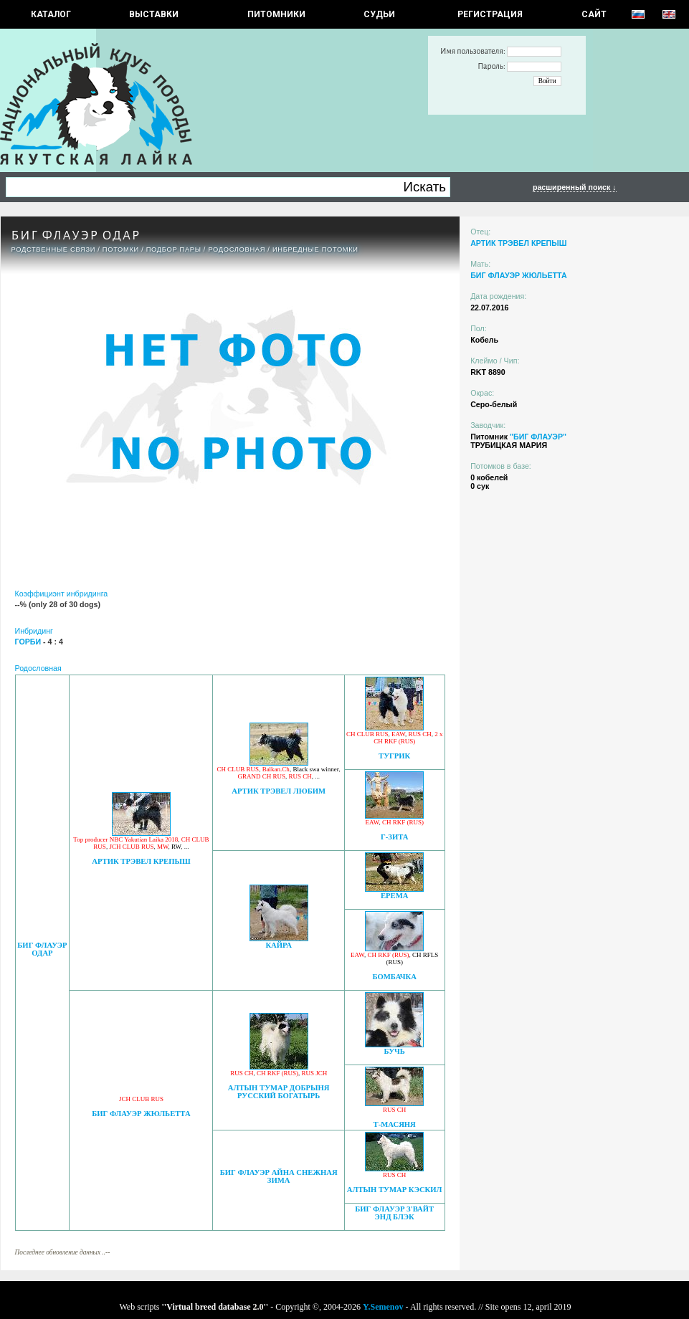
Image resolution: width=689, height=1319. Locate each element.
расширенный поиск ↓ (575, 187)
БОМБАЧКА (394, 977)
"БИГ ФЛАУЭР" (538, 436)
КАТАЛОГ (51, 14)
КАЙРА (278, 945)
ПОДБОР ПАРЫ (173, 249)
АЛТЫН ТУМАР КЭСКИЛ (394, 1190)
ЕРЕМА (394, 896)
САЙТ (594, 14)
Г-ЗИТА (395, 837)
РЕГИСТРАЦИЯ (490, 14)
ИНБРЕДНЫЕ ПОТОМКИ (315, 249)
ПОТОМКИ (121, 249)
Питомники (276, 14)
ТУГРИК (394, 756)
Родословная (236, 249)
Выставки (154, 14)
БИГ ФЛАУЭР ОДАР (42, 949)
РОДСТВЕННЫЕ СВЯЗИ (53, 249)
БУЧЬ (394, 1051)
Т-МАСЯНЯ (395, 1124)
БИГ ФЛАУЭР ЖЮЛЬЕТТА (141, 1114)
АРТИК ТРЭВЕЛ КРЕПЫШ (141, 861)
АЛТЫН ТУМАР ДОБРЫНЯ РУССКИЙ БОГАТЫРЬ (279, 1092)
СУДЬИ (379, 14)
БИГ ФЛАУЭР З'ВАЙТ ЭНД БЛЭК (394, 1213)
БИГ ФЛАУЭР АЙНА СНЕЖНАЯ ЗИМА (279, 1176)
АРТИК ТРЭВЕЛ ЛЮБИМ (279, 791)
